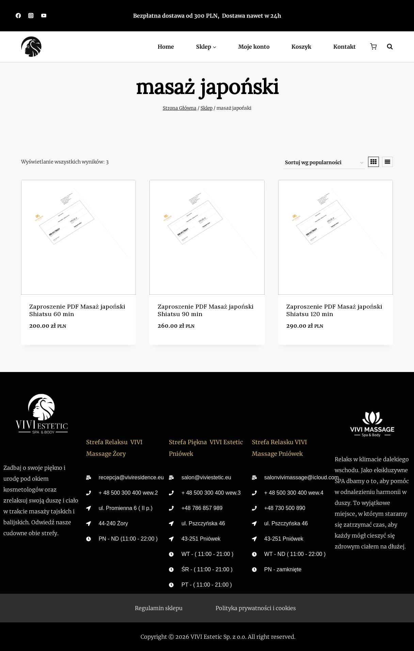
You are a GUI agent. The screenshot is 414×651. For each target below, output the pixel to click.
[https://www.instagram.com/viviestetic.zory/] (31, 16)
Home (166, 46)
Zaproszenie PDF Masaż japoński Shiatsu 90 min (206, 310)
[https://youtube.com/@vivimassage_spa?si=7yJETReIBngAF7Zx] (43, 16)
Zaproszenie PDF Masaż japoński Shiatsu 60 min (77, 310)
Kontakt (344, 46)
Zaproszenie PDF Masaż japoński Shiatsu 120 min (334, 310)
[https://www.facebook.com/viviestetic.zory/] (18, 16)
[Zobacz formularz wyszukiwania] (386, 47)
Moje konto (254, 46)
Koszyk (301, 46)
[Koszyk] (373, 46)
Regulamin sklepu (158, 608)
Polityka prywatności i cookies (256, 608)
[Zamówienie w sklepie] (324, 163)
